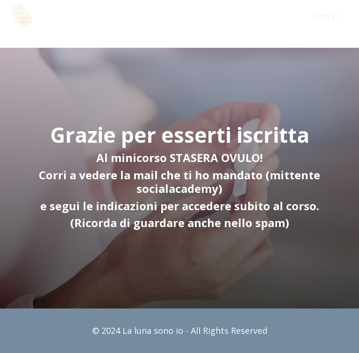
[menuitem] (326, 24)
